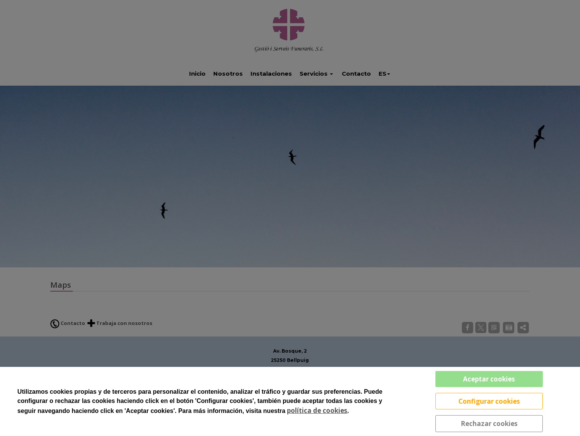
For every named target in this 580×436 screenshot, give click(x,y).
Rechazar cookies (489, 423)
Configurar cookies (489, 400)
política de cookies (317, 410)
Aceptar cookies (489, 379)
